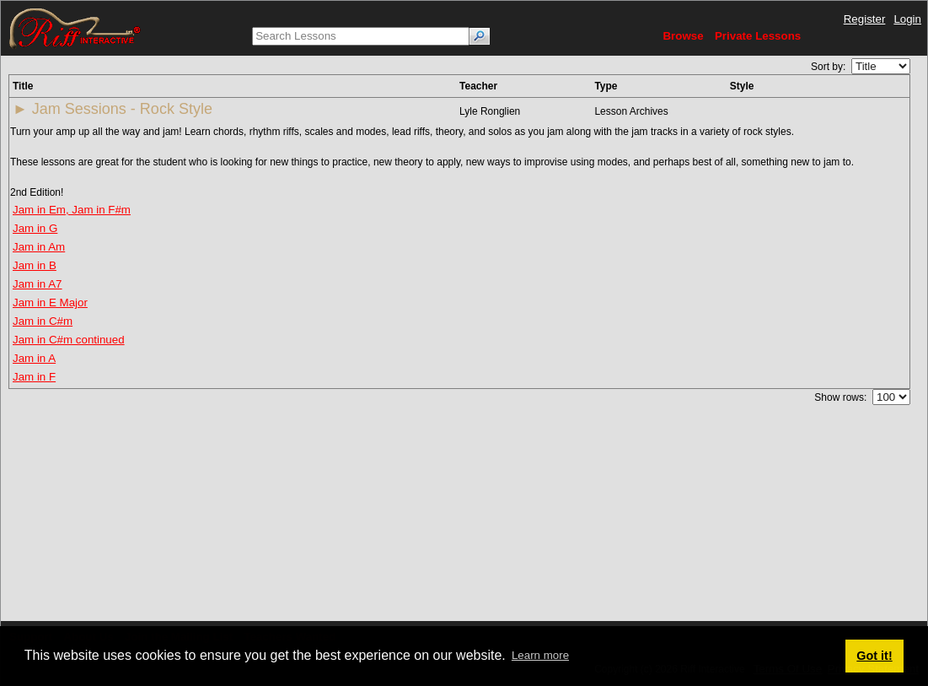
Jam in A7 (37, 284)
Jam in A (34, 358)
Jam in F (34, 376)
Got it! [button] (874, 655)
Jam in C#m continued (69, 339)
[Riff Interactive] (75, 27)
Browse (682, 36)
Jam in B (34, 265)
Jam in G (35, 228)
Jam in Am (39, 246)
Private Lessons (758, 36)
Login (907, 19)
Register (865, 19)
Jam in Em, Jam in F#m (72, 209)
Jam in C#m (42, 321)
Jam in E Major (50, 302)
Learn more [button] (540, 655)
